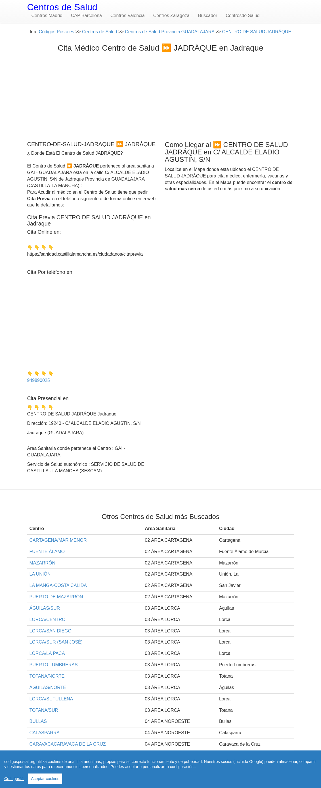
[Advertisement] (160, 95)
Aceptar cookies (45, 778)
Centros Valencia (127, 15)
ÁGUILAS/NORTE (48, 687)
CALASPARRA (45, 732)
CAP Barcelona (86, 15)
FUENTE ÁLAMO (47, 551)
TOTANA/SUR (44, 710)
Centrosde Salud (242, 15)
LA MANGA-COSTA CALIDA (58, 585)
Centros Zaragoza (171, 15)
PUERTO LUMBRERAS (54, 664)
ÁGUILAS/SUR (45, 608)
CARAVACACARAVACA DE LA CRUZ (68, 744)
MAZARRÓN (43, 563)
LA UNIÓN (40, 574)
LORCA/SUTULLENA (51, 698)
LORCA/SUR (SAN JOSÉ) (56, 642)
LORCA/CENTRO (48, 619)
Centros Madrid (47, 15)
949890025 (38, 380)
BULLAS (38, 721)
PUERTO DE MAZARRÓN (56, 596)
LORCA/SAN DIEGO (51, 630)
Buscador (207, 15)
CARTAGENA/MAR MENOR (58, 540)
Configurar (14, 778)
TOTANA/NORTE (47, 676)
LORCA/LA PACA (47, 653)
